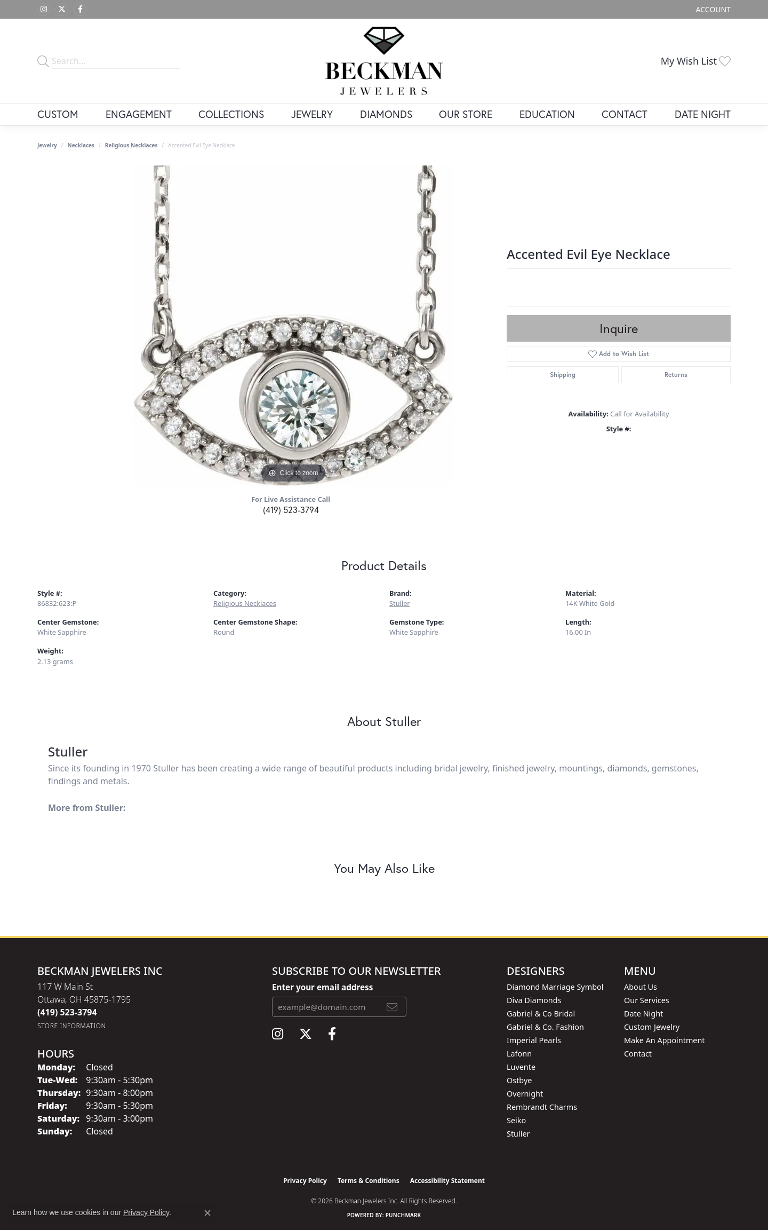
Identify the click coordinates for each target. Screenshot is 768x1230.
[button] (712, 9)
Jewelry (312, 114)
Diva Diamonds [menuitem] (534, 1000)
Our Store (465, 114)
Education (547, 114)
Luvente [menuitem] (521, 1067)
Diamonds (386, 114)
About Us (640, 987)
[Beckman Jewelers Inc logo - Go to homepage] (384, 61)
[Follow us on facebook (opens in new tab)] (80, 9)
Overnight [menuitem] (525, 1094)
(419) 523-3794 (291, 509)
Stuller (399, 603)
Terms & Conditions (368, 1180)
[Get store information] (71, 1025)
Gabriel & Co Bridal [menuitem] (541, 1013)
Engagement (139, 114)
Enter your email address (322, 987)
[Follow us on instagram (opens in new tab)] (43, 9)
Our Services (646, 1000)
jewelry (47, 145)
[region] (293, 325)
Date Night (703, 114)
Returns (676, 374)
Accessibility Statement (447, 1180)
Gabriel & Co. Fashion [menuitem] (545, 1027)
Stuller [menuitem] (518, 1134)
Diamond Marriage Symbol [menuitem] (555, 987)
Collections (231, 114)
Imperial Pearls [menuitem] (534, 1040)
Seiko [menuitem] (516, 1120)
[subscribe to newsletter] (392, 1006)
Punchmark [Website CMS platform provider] (403, 1215)
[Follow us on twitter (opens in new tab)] (61, 9)
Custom (57, 114)
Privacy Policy (305, 1180)
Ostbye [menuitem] (519, 1080)
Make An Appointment (664, 1040)
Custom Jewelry (651, 1027)
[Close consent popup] (207, 1213)
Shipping (562, 374)
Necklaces (81, 145)
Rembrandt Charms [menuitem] (542, 1107)
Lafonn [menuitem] (519, 1053)
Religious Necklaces (131, 145)
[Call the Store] (67, 1012)
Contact (624, 114)
